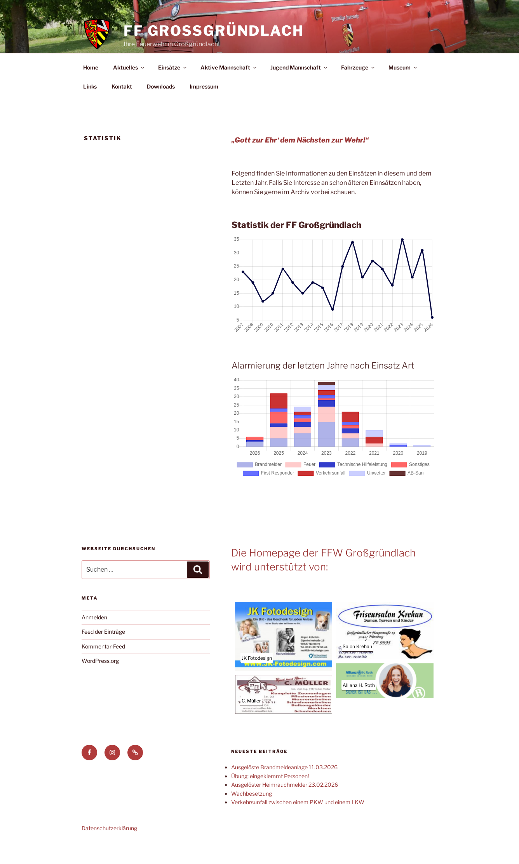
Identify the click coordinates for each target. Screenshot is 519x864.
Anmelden (94, 635)
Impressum (204, 104)
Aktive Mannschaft (229, 85)
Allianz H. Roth (359, 703)
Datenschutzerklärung (109, 846)
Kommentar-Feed (103, 664)
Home (90, 85)
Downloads (161, 104)
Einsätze (173, 85)
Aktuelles (129, 85)
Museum (403, 85)
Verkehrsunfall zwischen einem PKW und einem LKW (297, 820)
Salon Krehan (357, 664)
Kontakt (121, 104)
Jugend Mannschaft (299, 85)
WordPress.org (100, 678)
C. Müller (251, 718)
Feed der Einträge (103, 649)
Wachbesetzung (251, 811)
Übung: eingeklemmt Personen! (270, 794)
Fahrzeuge (358, 85)
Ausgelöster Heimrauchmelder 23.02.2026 (284, 802)
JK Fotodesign (257, 676)
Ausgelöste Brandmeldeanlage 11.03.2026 (284, 785)
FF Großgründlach (214, 30)
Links (90, 104)
